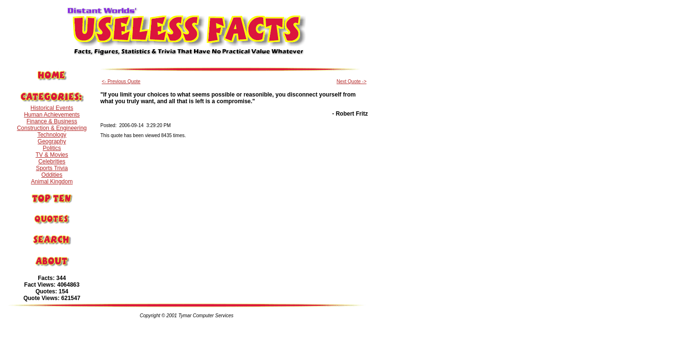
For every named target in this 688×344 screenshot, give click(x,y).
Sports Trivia (52, 168)
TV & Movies (51, 154)
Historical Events (52, 108)
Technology (51, 134)
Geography (52, 141)
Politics (52, 148)
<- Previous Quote (121, 81)
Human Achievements (52, 114)
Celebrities (51, 161)
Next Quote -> (351, 81)
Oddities (51, 175)
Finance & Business (51, 121)
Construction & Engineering (51, 128)
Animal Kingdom (52, 181)
